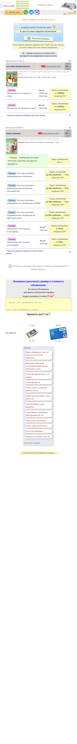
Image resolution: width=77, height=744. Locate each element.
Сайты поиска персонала (35, 423)
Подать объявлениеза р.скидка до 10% (59, 229)
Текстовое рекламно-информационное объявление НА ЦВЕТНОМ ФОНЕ (21, 215)
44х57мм (43, 242)
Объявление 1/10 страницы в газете (19, 93)
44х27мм (43, 228)
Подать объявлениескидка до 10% (57, 175)
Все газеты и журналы (32, 445)
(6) (36, 391)
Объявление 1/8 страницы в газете (21, 106)
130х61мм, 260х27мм (43, 93)
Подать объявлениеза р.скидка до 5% (59, 93)
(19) (33, 385)
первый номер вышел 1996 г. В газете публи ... (44, 77)
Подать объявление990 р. (59, 160)
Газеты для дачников (33, 434)
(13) (37, 416)
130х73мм (43, 106)
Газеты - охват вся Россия (35, 428)
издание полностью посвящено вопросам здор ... (44, 142)
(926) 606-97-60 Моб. (22, 8)
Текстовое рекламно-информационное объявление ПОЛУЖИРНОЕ (20, 188)
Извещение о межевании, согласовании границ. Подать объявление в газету (37, 368)
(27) (38, 399)
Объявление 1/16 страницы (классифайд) (18, 242)
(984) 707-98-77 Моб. (22, 6)
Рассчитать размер (38, 38)
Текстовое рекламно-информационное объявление (20, 174)
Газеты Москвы (31, 385)
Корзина (69, 12)
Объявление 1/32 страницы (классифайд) (18, 228)
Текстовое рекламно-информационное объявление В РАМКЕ (24, 201)
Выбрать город (14, 12)
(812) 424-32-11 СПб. (22, 3)
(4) (34, 434)
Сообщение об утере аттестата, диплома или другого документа (23, 160)
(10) (36, 428)
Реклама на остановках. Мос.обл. (38, 439)
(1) (36, 423)
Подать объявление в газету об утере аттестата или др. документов (37, 357)
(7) (35, 408)
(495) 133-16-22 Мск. (22, 1)
